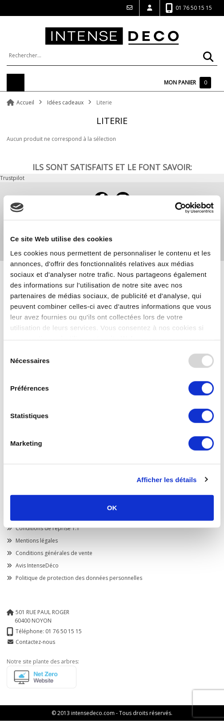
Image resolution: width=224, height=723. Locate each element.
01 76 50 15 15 (188, 8)
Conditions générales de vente (49, 553)
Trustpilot (12, 178)
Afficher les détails (166, 479)
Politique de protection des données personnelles (74, 578)
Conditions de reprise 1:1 (43, 528)
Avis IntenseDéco (33, 565)
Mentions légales (32, 540)
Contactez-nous (35, 642)
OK (112, 507)
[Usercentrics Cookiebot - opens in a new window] (175, 207)
